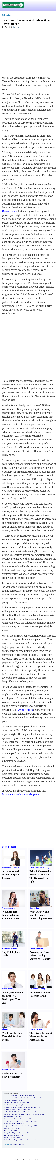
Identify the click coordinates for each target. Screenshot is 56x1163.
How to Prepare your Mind (13, 1107)
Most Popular (9, 846)
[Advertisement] (26, 52)
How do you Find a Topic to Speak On (16, 1109)
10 (4, 1121)
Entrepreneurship (36, 948)
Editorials (6, 15)
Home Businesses (8, 1070)
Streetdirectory (24, 1159)
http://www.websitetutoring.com (20, 794)
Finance (5, 1029)
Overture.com (9, 211)
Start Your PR (15, 1128)
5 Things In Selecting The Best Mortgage (17, 1114)
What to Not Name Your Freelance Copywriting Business (41, 915)
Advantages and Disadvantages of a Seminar (11, 874)
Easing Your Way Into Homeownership (16, 1133)
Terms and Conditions (34, 1159)
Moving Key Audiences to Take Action (16, 1102)
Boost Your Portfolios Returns (30, 1112)
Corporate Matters (9, 948)
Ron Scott (8, 27)
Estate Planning (8, 989)
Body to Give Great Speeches (31, 1107)
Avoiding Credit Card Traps (13, 1116)
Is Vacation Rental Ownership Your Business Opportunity (23, 1098)
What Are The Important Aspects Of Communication (13, 915)
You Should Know (38, 1114)
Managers (7, 1128)
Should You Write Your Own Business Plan (18, 1119)
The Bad (34, 878)
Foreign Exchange (36, 1029)
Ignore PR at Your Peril (11, 1137)
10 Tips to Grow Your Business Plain (16, 1095)
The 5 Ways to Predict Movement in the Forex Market (41, 1036)
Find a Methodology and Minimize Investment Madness (22, 1140)
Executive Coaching (37, 989)
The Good (44, 874)
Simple (32, 1095)
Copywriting (34, 908)
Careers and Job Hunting (39, 867)
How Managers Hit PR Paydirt (14, 1123)
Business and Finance (10, 867)
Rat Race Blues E (9, 1135)
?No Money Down (13, 1121)
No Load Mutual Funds (11, 1112)
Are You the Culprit (10, 1130)
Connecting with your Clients (13, 1100)
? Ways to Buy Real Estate (28, 1121)
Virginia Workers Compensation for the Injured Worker (22, 1126)
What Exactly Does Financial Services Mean (12, 1036)
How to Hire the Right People (13, 1105)
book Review (20, 1135)
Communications (8, 908)
